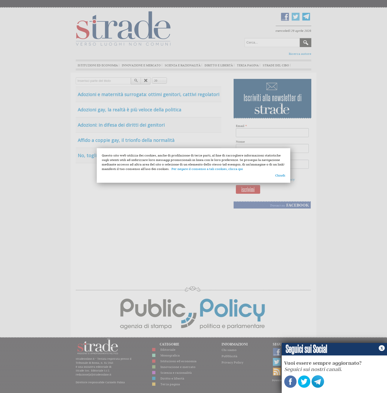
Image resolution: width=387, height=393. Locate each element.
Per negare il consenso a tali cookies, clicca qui (207, 169)
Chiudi (280, 175)
